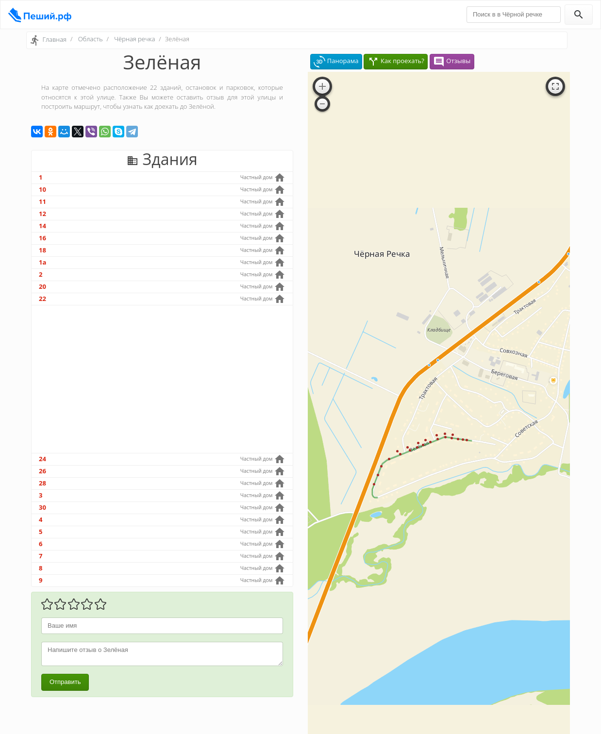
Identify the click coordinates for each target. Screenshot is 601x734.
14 (42, 225)
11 (42, 201)
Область (90, 38)
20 (42, 286)
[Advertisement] (162, 379)
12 (42, 213)
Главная (54, 39)
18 (42, 250)
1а (42, 262)
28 (42, 483)
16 (42, 238)
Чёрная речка (134, 38)
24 (42, 458)
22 (42, 298)
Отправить (65, 681)
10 (42, 189)
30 (42, 507)
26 (42, 471)
